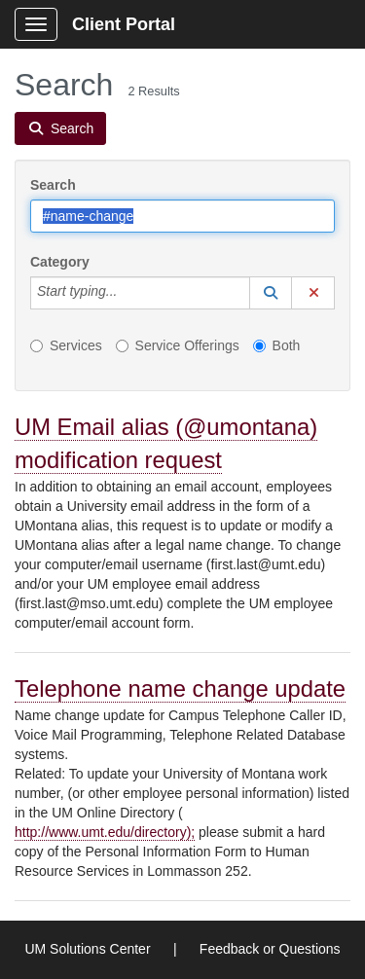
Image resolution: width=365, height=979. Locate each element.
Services (66, 345)
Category (60, 262)
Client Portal (123, 24)
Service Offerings (177, 345)
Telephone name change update (180, 688)
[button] (270, 292)
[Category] (127, 293)
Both (277, 345)
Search (53, 185)
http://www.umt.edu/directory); (105, 832)
